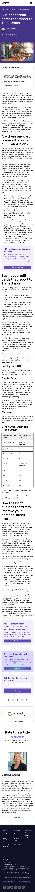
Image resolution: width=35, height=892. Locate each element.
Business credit (24, 9)
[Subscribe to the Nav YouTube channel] (11, 887)
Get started (17, 641)
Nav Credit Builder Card (17, 841)
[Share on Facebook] (17, 699)
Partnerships (28, 837)
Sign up (17, 691)
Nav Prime (16, 838)
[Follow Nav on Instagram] (8, 887)
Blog (13, 9)
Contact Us (6, 842)
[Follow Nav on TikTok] (15, 887)
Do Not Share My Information (10, 864)
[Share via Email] (22, 699)
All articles (17, 817)
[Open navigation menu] (31, 3)
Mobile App (17, 844)
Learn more (17, 668)
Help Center (6, 844)
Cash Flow (16, 833)
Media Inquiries (5, 839)
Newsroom (6, 836)
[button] (12, 737)
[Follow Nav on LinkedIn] (23, 887)
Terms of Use (6, 862)
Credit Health (17, 836)
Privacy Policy (7, 860)
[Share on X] (13, 699)
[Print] (26, 700)
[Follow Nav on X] (19, 887)
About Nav (5, 833)
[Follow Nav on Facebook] (4, 887)
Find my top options (17, 267)
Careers (27, 835)
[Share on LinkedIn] (8, 699)
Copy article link (17, 721)
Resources (4, 9)
